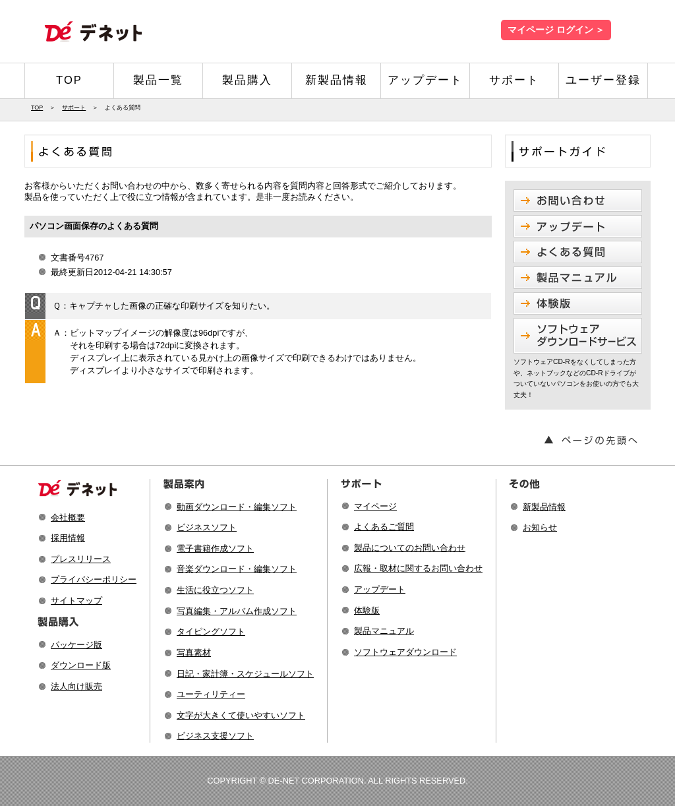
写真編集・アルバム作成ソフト (237, 611)
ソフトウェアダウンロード (405, 652)
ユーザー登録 (603, 80)
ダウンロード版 (81, 665)
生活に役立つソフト (215, 590)
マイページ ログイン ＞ (556, 30)
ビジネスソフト (207, 527)
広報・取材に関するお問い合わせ (418, 568)
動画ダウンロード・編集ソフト (237, 507)
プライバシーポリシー (93, 579)
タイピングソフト (211, 631)
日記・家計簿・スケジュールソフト (245, 674)
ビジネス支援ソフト (215, 736)
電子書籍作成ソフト (215, 548)
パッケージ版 (76, 645)
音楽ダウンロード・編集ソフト (237, 569)
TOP (69, 80)
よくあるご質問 (384, 527)
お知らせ (540, 527)
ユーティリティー (211, 694)
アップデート (425, 80)
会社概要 (68, 517)
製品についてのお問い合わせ (409, 548)
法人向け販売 (76, 686)
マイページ (375, 506)
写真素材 (194, 653)
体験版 (367, 610)
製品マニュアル (384, 631)
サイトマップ (76, 600)
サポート (514, 80)
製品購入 (247, 80)
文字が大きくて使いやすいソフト (241, 715)
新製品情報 (336, 80)
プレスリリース (81, 559)
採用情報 (68, 538)
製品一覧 (158, 80)
